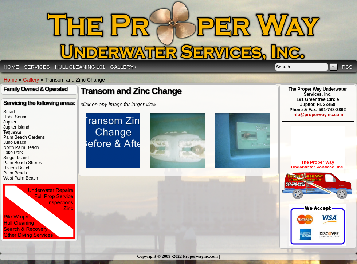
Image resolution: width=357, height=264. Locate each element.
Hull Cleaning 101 (80, 67)
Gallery (123, 67)
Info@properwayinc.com (317, 114)
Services (37, 67)
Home (11, 67)
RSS (347, 67)
